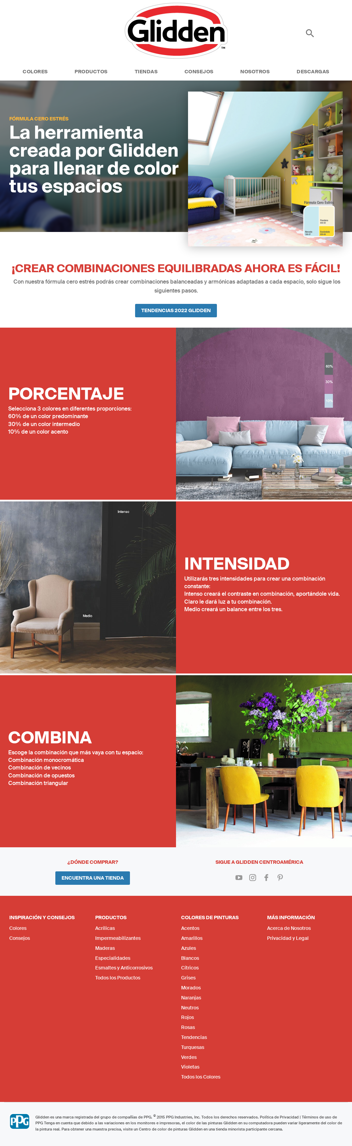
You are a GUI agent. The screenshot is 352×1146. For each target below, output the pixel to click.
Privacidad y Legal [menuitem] (288, 938)
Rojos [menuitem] (187, 1017)
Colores (35, 71)
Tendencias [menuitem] (194, 1037)
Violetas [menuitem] (190, 1067)
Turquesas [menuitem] (192, 1047)
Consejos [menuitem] (19, 938)
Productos (91, 71)
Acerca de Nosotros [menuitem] (289, 928)
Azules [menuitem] (188, 948)
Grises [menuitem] (188, 978)
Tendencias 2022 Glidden (176, 310)
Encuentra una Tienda (93, 878)
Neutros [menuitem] (190, 1008)
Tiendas (146, 71)
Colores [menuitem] (17, 928)
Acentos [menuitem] (190, 928)
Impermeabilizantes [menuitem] (118, 938)
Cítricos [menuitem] (190, 968)
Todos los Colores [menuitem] (200, 1077)
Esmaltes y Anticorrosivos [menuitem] (124, 968)
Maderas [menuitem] (105, 948)
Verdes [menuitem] (189, 1057)
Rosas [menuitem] (188, 1027)
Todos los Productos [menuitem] (117, 978)
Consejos (199, 71)
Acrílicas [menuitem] (105, 928)
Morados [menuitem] (191, 988)
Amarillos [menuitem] (191, 938)
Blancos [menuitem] (190, 958)
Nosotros (255, 71)
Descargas (313, 71)
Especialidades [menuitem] (112, 958)
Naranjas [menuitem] (191, 998)
